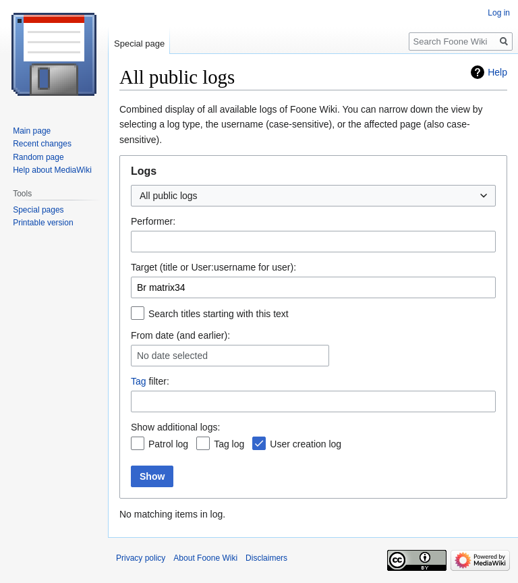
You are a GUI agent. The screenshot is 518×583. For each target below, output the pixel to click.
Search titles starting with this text (218, 313)
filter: (150, 381)
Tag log (229, 444)
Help (497, 72)
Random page (38, 157)
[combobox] (313, 195)
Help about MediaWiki (52, 170)
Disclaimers (266, 558)
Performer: (153, 221)
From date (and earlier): (180, 335)
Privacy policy (140, 558)
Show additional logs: (175, 427)
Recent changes (42, 143)
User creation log (305, 444)
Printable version (43, 222)
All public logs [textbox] (169, 195)
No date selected (172, 355)
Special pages (38, 210)
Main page (32, 131)
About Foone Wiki (205, 558)
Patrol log (168, 444)
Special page (139, 43)
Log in (499, 13)
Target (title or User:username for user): (213, 267)
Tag (138, 381)
